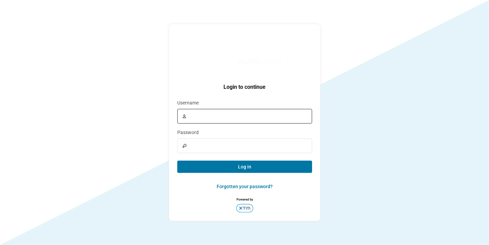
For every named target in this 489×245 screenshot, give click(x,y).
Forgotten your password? (245, 186)
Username (188, 102)
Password (188, 132)
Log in (244, 166)
